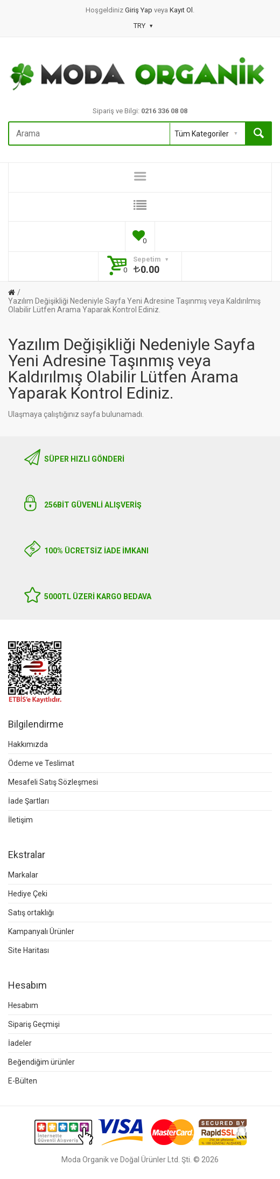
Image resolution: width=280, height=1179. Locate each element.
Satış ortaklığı (31, 912)
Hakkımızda (28, 744)
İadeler (20, 1043)
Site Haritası (28, 950)
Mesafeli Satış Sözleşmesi (53, 782)
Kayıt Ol (181, 10)
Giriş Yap (139, 10)
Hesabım (23, 1005)
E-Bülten (22, 1081)
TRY (143, 26)
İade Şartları (28, 801)
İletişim (20, 819)
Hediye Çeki (27, 893)
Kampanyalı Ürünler (41, 931)
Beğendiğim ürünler (41, 1062)
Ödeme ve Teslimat (41, 763)
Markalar (23, 874)
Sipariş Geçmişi (34, 1024)
